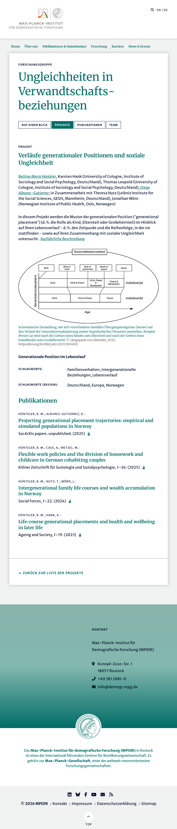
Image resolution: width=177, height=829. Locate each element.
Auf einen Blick (35, 125)
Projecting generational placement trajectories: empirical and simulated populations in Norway (85, 423)
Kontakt (60, 803)
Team (113, 125)
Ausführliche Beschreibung (62, 238)
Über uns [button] (31, 46)
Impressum (82, 803)
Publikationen (89, 125)
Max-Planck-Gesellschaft (67, 761)
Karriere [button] (118, 46)
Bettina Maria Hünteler (37, 176)
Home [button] (15, 46)
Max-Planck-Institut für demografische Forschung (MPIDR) (83, 750)
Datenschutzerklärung (117, 803)
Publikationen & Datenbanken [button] (64, 46)
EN (159, 10)
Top (89, 824)
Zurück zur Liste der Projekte (53, 573)
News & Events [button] (139, 46)
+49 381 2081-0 (112, 678)
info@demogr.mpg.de (118, 686)
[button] (152, 9)
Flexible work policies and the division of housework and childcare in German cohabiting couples (80, 457)
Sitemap (148, 803)
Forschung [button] (99, 46)
